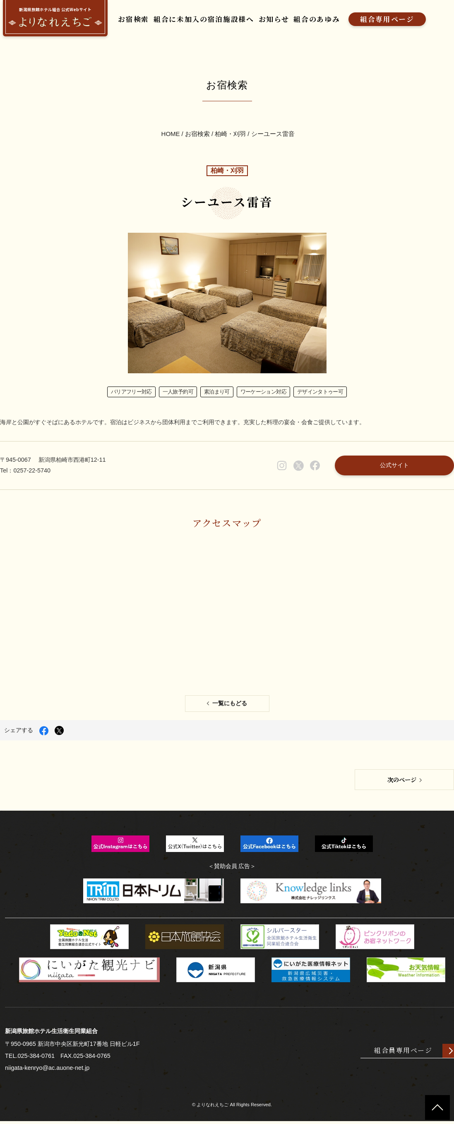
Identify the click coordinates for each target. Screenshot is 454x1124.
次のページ (401, 782)
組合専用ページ (377, 21)
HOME (170, 134)
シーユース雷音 (273, 134)
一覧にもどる (229, 706)
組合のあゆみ (306, 21)
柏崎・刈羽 (230, 134)
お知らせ (263, 21)
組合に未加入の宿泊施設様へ (193, 21)
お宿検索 (123, 21)
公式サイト (394, 466)
